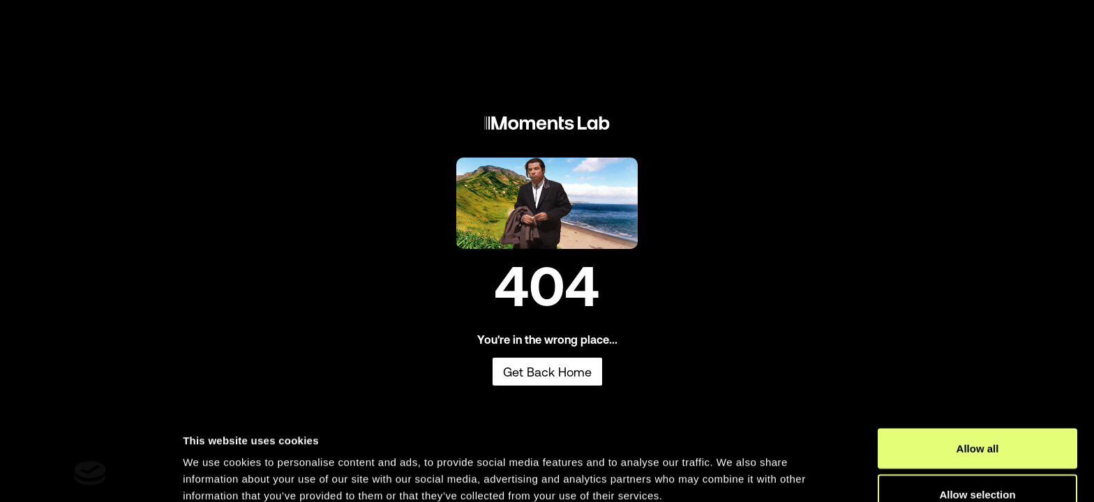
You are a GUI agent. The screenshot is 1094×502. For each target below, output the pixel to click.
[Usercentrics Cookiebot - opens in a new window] (90, 474)
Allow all (978, 373)
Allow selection (977, 419)
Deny (978, 465)
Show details (732, 466)
